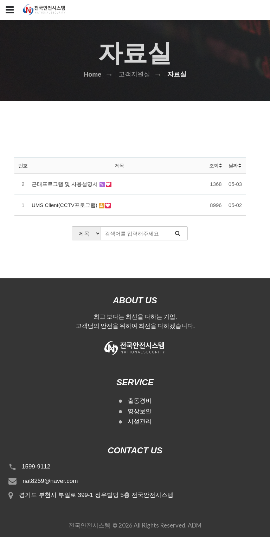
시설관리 (140, 421)
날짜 (235, 165)
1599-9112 (36, 466)
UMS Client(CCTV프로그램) (65, 205)
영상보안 (140, 411)
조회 (216, 165)
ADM (194, 525)
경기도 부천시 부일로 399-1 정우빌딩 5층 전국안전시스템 (96, 495)
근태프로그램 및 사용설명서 (65, 184)
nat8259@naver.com (50, 481)
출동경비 (140, 400)
